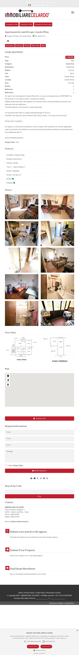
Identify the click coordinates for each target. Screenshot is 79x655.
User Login (36, 5)
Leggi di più (63, 638)
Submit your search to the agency (28, 531)
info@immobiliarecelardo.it (36, 2)
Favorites (46, 5)
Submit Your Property (22, 550)
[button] (39, 650)
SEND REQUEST (39, 471)
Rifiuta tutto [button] (46, 646)
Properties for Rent (26, 24)
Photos (26, 45)
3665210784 (52, 2)
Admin (20, 593)
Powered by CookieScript (39, 653)
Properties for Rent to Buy (43, 24)
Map (43, 45)
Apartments (70, 64)
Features (19, 45)
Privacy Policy (29, 593)
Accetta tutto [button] (33, 646)
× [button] (77, 630)
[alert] (39, 642)
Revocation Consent (53, 593)
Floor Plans (36, 45)
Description (10, 45)
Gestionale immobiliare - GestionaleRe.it (61, 603)
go (39, 496)
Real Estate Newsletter (22, 568)
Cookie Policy (40, 593)
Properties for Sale (12, 24)
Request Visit (39, 418)
